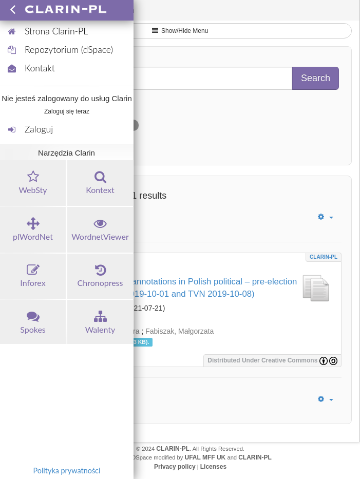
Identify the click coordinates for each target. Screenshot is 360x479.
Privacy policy (175, 466)
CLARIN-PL (323, 257)
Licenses (213, 466)
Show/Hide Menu (180, 30)
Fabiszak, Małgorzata (179, 331)
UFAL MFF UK (205, 457)
